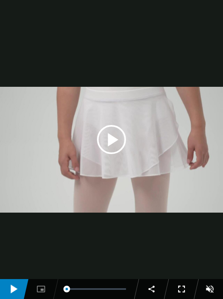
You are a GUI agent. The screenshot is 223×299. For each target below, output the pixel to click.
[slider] (96, 289)
